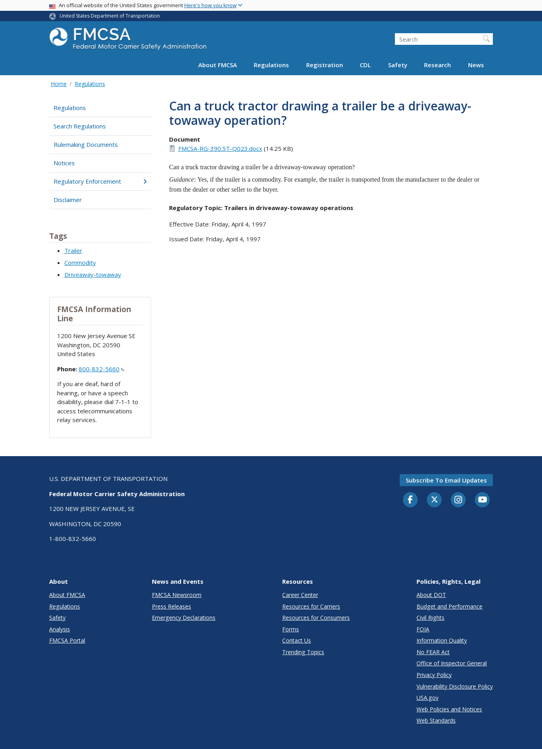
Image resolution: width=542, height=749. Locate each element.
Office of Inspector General (451, 663)
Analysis (59, 629)
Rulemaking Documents (86, 144)
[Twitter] (434, 500)
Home (59, 84)
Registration (324, 65)
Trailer (73, 250)
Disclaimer (68, 200)
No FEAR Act (433, 652)
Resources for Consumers (316, 617)
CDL (365, 65)
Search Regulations (80, 126)
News (476, 65)
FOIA (422, 629)
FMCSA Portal (67, 640)
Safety (397, 65)
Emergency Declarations (183, 617)
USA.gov (427, 697)
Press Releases (171, 606)
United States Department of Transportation (110, 15)
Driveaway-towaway (92, 274)
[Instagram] (458, 501)
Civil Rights (430, 617)
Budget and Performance (449, 606)
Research (437, 65)
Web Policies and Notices (449, 709)
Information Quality (441, 640)
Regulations (271, 65)
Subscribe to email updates (446, 480)
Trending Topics (303, 652)
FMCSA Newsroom (176, 595)
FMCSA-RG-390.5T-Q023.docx (220, 148)
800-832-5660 (101, 369)
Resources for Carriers (311, 606)
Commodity (80, 262)
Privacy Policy (434, 675)
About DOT (431, 595)
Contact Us (296, 640)
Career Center (300, 595)
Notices (64, 163)
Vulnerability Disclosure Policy (454, 686)
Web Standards (436, 720)
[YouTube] (482, 500)
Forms (290, 629)
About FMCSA (217, 65)
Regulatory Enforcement (100, 181)
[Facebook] (410, 500)
